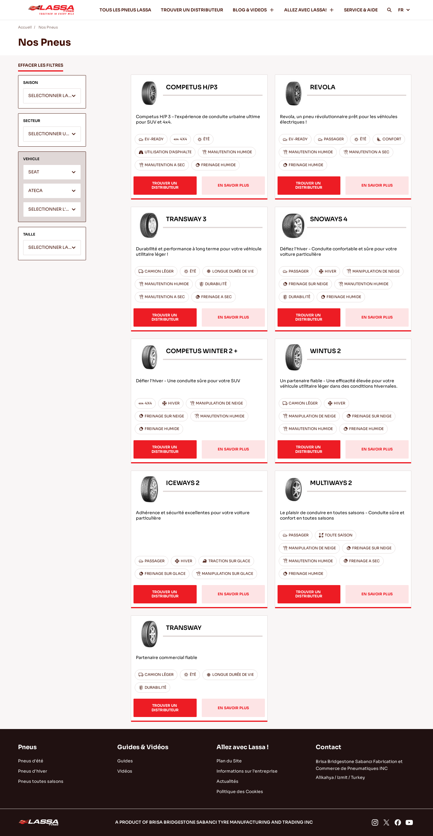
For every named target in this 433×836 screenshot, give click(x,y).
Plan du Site (229, 761)
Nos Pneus (48, 27)
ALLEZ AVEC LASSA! (309, 10)
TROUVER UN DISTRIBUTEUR (192, 10)
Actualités (227, 781)
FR (404, 10)
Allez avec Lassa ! (242, 747)
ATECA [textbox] (35, 190)
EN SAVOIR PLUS (233, 185)
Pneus (27, 747)
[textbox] (52, 96)
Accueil (25, 27)
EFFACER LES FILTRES (40, 65)
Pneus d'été (30, 761)
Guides (125, 761)
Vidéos (124, 771)
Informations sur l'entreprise (247, 771)
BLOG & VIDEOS (254, 10)
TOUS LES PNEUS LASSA (125, 10)
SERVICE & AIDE (361, 10)
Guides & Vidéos (142, 747)
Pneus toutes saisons (40, 781)
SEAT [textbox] (33, 172)
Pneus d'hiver (32, 771)
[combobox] (52, 95)
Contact (328, 747)
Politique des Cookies (239, 791)
